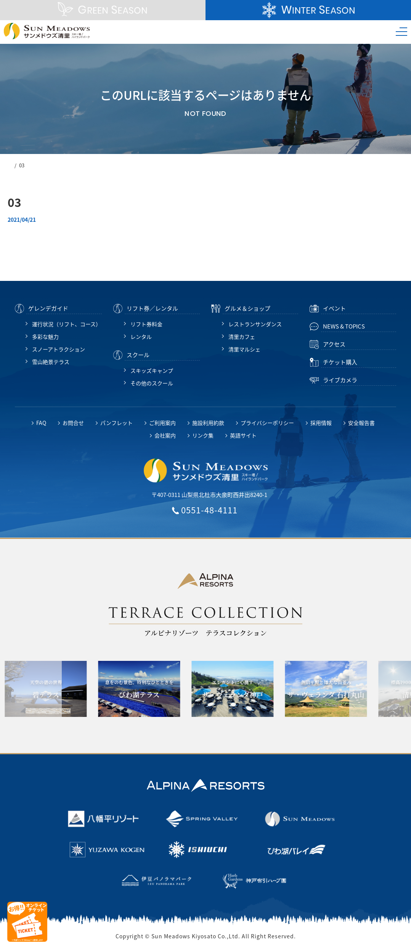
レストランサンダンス (255, 324)
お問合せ (73, 422)
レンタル (141, 336)
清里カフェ (241, 336)
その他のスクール (151, 383)
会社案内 (165, 435)
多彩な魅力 (45, 336)
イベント (334, 308)
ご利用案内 (162, 422)
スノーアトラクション (58, 349)
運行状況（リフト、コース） (66, 324)
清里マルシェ (244, 349)
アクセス (334, 344)
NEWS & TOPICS (344, 326)
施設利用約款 (208, 422)
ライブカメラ (340, 380)
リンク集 (203, 435)
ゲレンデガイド (48, 308)
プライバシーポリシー (267, 422)
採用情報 (321, 422)
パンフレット (116, 422)
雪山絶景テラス (50, 361)
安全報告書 (361, 422)
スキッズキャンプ (151, 370)
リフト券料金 (146, 324)
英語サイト (243, 435)
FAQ (41, 422)
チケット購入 (340, 362)
